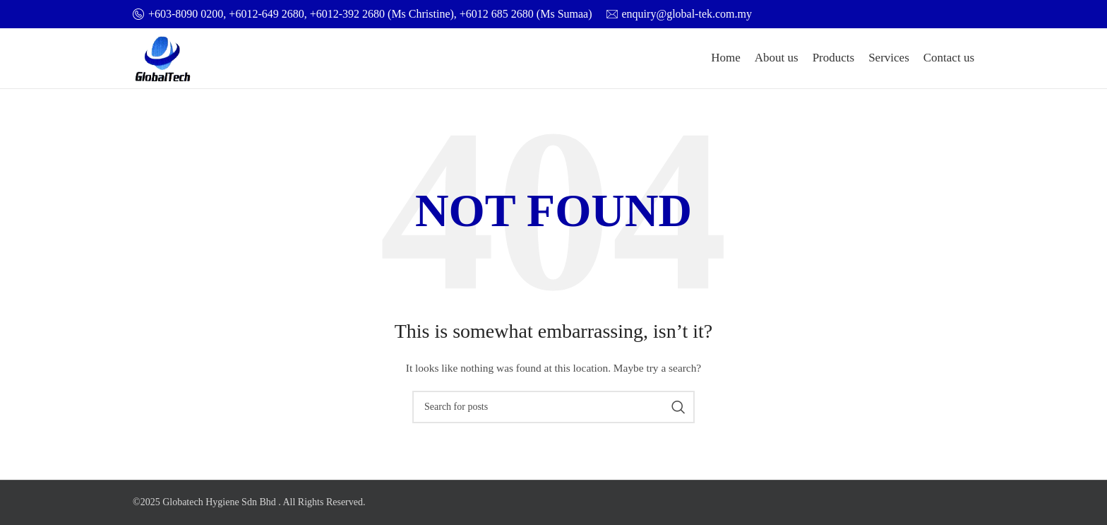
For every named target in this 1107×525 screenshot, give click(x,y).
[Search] (553, 407)
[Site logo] (163, 57)
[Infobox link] (362, 14)
